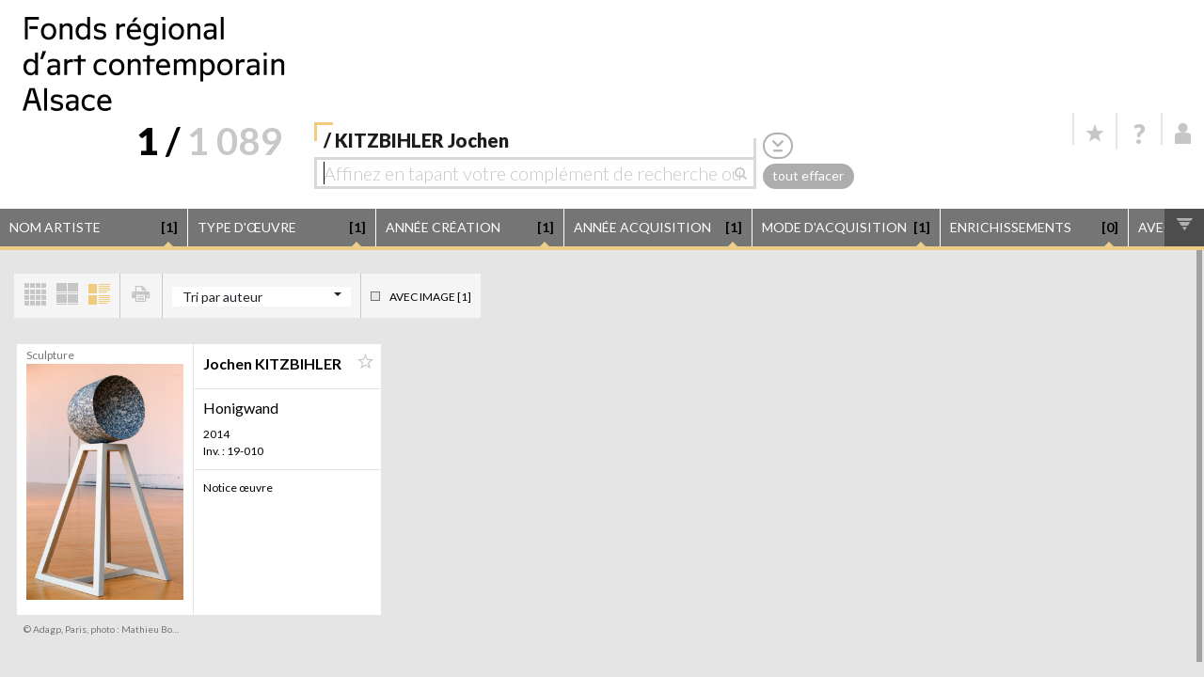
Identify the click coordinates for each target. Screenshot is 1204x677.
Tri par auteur (222, 297)
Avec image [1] (430, 297)
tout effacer (808, 175)
